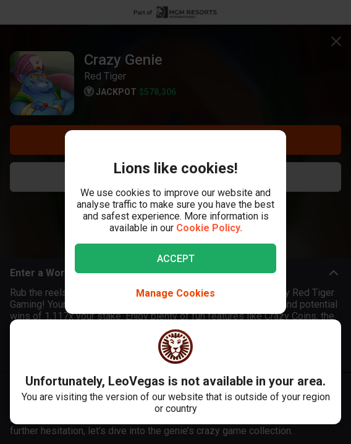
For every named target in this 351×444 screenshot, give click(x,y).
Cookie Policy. (209, 228)
